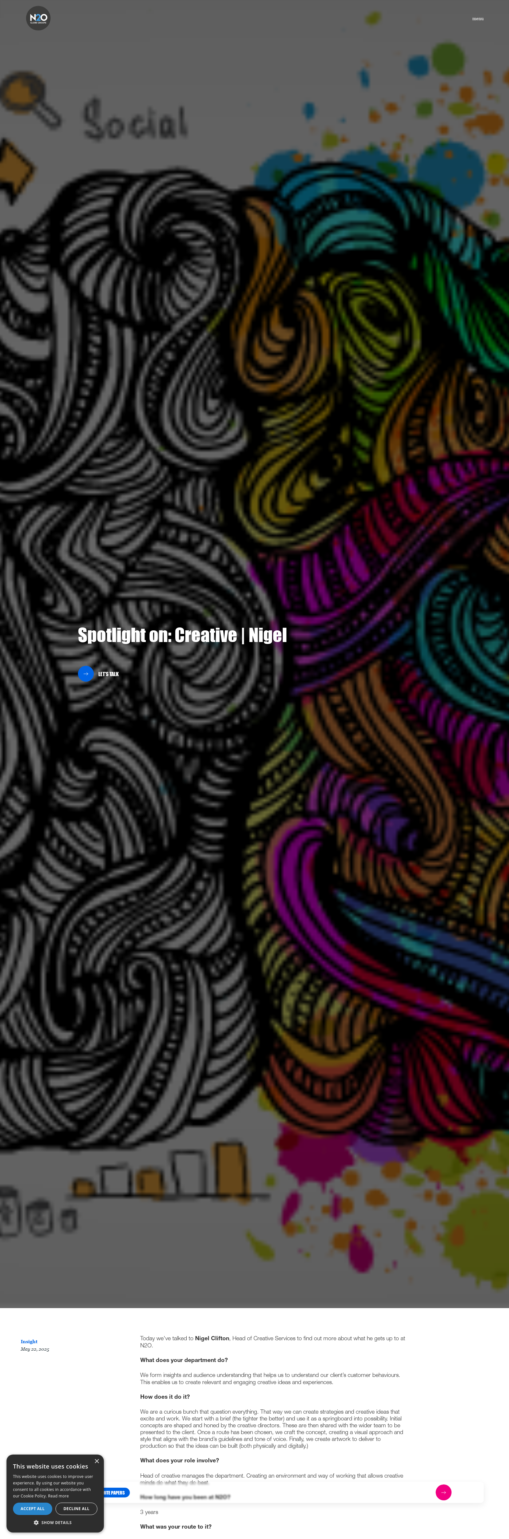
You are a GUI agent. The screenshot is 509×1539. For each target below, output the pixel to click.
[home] (38, 18)
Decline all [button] (77, 1508)
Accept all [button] (33, 1508)
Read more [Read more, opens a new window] (58, 1496)
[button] (112, 1492)
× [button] (96, 1461)
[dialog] (55, 1494)
